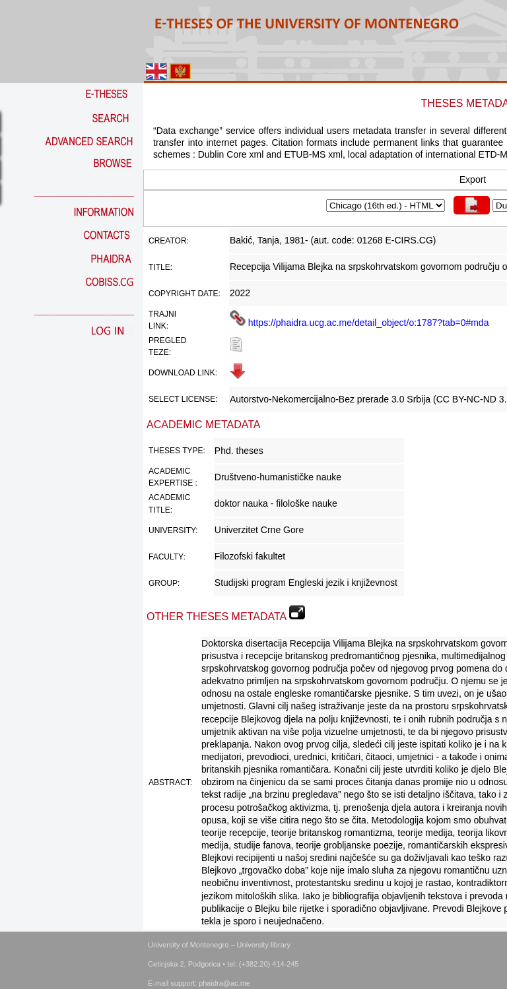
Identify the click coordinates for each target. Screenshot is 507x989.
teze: (160, 352)
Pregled (167, 340)
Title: (160, 267)
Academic (169, 471)
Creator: (169, 240)
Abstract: (170, 782)
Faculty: (167, 556)
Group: (164, 583)
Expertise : (173, 483)
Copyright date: (184, 293)
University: (173, 530)
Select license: (183, 399)
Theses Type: (177, 450)
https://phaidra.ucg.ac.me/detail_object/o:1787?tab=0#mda (359, 322)
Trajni (162, 314)
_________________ (84, 191)
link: (158, 326)
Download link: (183, 372)
